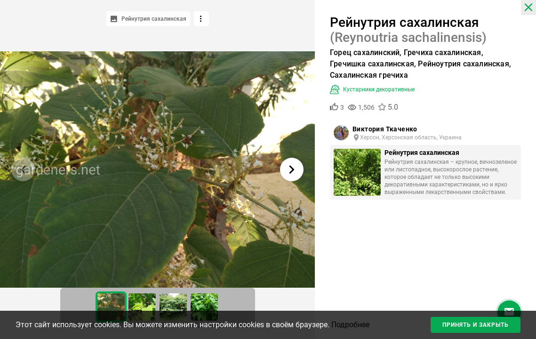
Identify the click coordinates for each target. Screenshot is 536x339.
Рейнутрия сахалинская (421, 152)
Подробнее (350, 324)
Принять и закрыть (475, 325)
